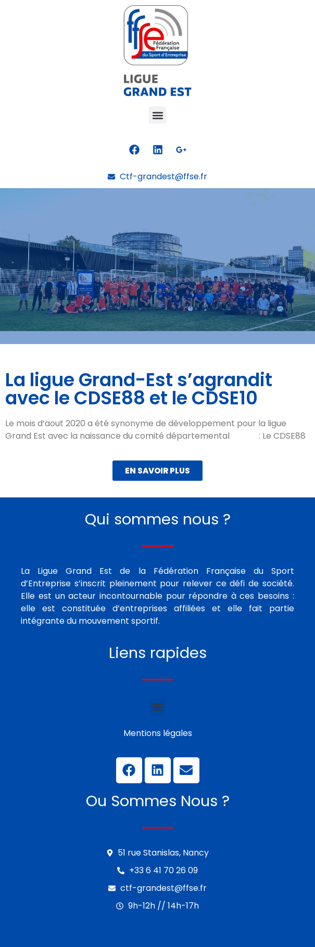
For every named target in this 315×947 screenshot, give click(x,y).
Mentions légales (157, 733)
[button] (157, 115)
